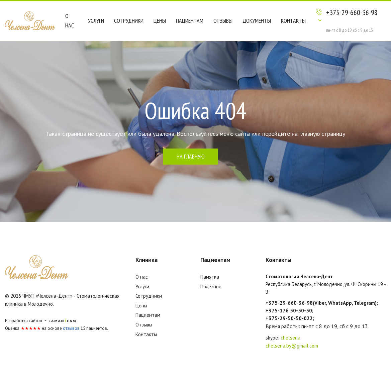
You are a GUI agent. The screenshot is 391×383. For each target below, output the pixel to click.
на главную (191, 156)
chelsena (290, 337)
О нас (69, 20)
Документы (256, 20)
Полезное (210, 286)
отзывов (71, 328)
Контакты (293, 20)
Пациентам (189, 20)
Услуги (96, 20)
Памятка (209, 277)
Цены (160, 20)
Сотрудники (128, 20)
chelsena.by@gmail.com (292, 346)
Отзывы (222, 20)
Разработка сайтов (23, 320)
